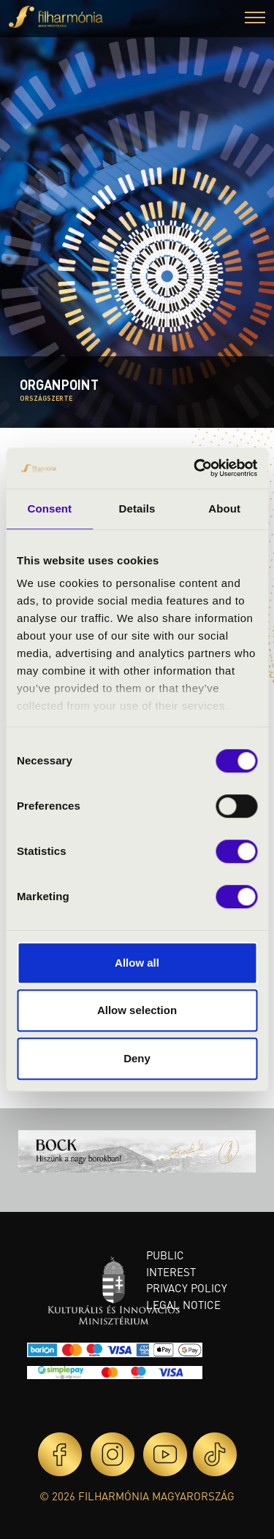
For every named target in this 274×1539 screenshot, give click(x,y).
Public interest (171, 1263)
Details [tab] (137, 508)
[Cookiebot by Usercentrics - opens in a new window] (195, 467)
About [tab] (224, 508)
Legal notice (183, 1304)
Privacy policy (186, 1288)
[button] (255, 19)
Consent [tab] (49, 508)
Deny (137, 1058)
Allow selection (137, 1010)
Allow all (137, 962)
